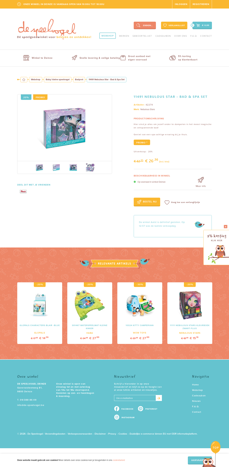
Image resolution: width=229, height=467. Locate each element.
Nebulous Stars (147, 109)
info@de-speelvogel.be (30, 405)
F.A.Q (193, 36)
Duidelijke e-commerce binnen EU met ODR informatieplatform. (163, 433)
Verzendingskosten (55, 433)
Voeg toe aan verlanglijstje (182, 202)
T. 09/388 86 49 (27, 400)
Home (195, 384)
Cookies (123, 433)
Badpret (79, 79)
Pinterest (151, 409)
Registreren (201, 4)
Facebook (127, 409)
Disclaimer (100, 433)
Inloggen (181, 4)
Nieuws (196, 401)
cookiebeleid (119, 460)
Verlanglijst (174, 25)
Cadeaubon (163, 36)
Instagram (128, 417)
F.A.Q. (195, 406)
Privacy (112, 433)
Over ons (180, 36)
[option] (64, 128)
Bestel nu (147, 202)
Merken (124, 36)
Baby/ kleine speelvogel (58, 79)
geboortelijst (142, 36)
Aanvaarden (200, 460)
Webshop (107, 35)
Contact (206, 36)
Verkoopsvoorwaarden (80, 433)
